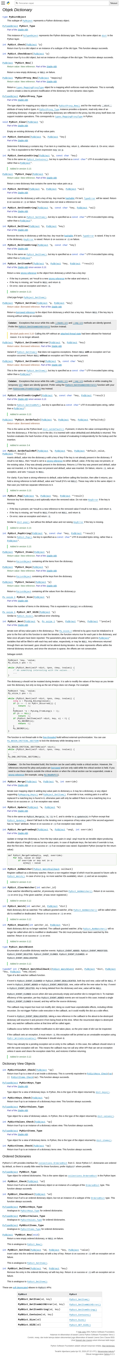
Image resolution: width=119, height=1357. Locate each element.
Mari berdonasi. (108, 1346)
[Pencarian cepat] (62, 3)
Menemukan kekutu (106, 1351)
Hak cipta (82, 1332)
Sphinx (107, 1354)
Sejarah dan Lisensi (84, 1340)
